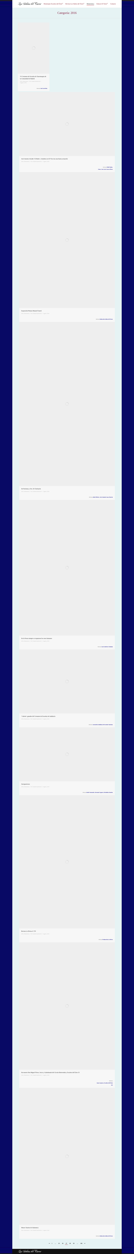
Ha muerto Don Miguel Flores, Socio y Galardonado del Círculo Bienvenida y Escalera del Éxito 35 (50, 1072)
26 (62, 1243)
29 (73, 1243)
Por (34, 81)
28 (70, 1243)
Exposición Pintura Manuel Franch (31, 311)
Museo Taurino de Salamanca (29, 1227)
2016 (21, 81)
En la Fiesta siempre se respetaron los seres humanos (36, 638)
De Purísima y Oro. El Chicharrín (31, 489)
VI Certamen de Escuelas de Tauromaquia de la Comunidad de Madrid (33, 78)
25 (59, 1243)
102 (81, 1243)
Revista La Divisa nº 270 (28, 931)
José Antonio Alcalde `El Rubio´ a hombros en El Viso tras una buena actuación (44, 159)
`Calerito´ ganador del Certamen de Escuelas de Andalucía (38, 716)
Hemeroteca (25, 81)
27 (66, 1243)
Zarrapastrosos (25, 784)
